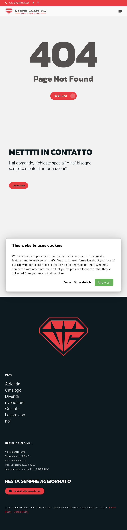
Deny (67, 282)
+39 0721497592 (19, 2)
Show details (83, 282)
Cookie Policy (21, 511)
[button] (120, 11)
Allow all (104, 282)
